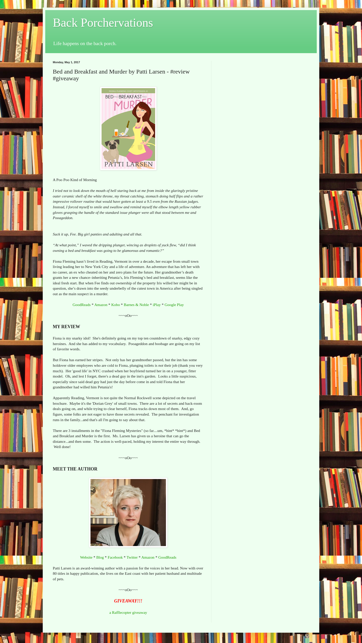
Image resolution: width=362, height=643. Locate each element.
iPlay (157, 304)
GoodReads (82, 304)
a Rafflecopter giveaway (128, 612)
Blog (100, 557)
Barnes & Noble (136, 304)
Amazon (100, 304)
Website (86, 557)
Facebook (115, 557)
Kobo (115, 304)
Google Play (174, 304)
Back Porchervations (103, 22)
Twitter (132, 557)
